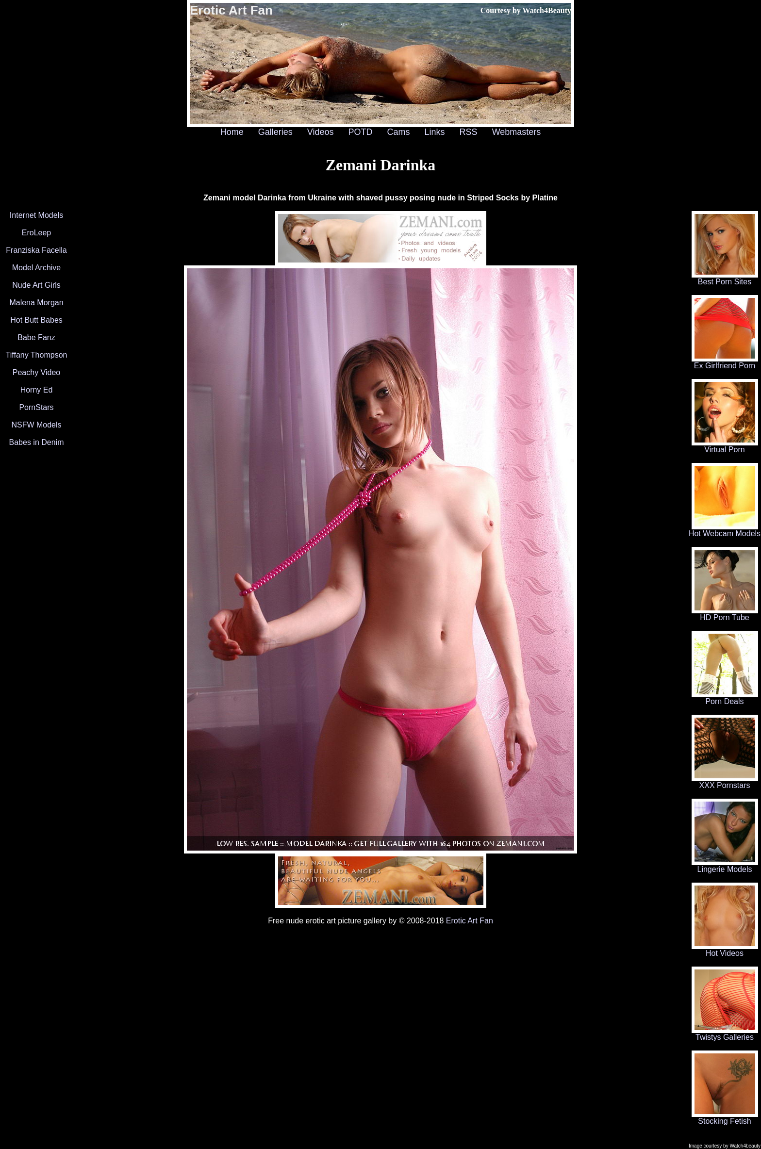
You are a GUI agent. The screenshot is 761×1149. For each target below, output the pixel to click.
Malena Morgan (36, 302)
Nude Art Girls (36, 285)
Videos (320, 132)
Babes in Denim (36, 442)
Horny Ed (36, 390)
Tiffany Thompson (36, 355)
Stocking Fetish (725, 1117)
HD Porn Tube (725, 614)
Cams (398, 132)
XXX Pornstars (725, 781)
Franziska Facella (36, 250)
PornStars (36, 407)
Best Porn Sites (725, 278)
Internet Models (36, 215)
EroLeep (36, 233)
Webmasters (516, 132)
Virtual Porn (725, 446)
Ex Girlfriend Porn (725, 362)
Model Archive (36, 267)
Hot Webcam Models (725, 530)
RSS (469, 132)
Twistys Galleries (725, 1033)
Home (232, 132)
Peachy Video (36, 372)
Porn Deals (725, 698)
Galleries (275, 132)
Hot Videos (725, 949)
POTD (360, 132)
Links (435, 132)
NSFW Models (36, 425)
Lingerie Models (725, 865)
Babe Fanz (36, 337)
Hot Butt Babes (36, 320)
